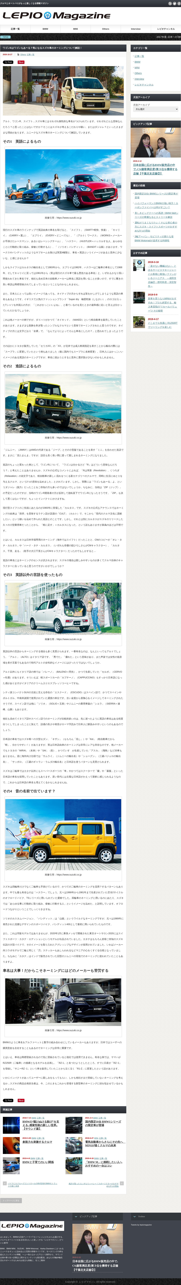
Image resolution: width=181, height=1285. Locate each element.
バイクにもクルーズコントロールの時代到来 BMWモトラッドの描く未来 (32, 1184)
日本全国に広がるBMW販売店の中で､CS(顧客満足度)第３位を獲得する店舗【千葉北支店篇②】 (155, 169)
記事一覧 (15, 29)
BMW (45, 29)
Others (105, 29)
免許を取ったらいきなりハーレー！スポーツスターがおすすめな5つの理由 (94, 1185)
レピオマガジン (87, 1281)
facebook (179, 3)
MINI (75, 29)
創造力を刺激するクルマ (37, 1141)
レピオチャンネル (166, 29)
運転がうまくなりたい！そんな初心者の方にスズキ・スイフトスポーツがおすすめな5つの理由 (156, 226)
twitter (174, 3)
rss (170, 3)
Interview (135, 29)
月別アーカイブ (141, 105)
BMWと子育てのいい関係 (38, 1162)
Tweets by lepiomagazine (141, 1225)
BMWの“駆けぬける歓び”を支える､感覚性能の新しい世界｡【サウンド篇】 (41, 1125)
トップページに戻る (11, 1200)
